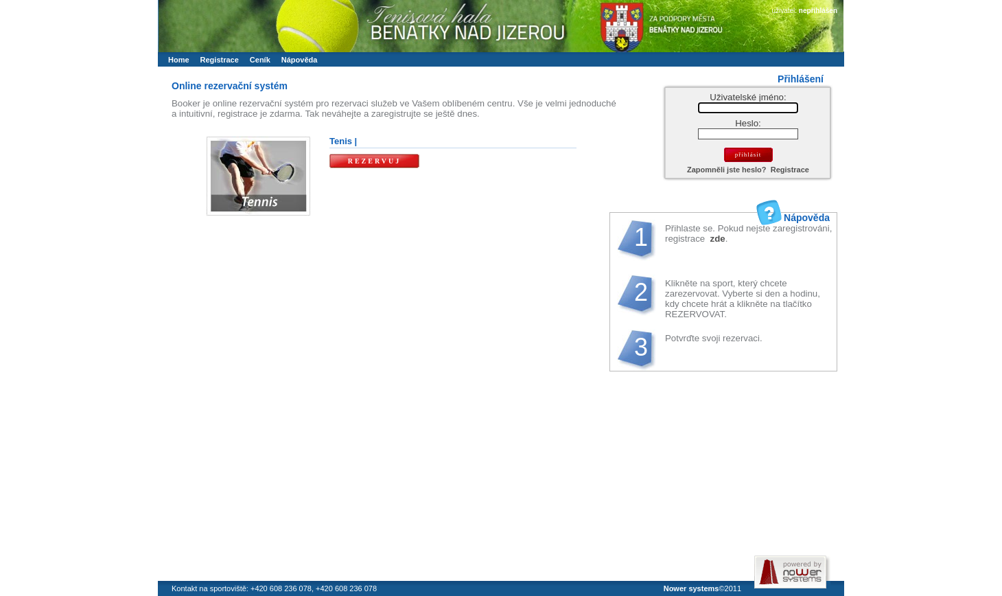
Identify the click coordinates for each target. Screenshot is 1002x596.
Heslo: (748, 123)
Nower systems (691, 588)
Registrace (790, 169)
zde (716, 238)
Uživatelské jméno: (748, 97)
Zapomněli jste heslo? (727, 169)
